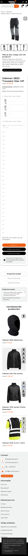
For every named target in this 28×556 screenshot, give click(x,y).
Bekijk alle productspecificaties (13, 91)
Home (3, 11)
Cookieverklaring (6, 530)
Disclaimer (4, 537)
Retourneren (5, 511)
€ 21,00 (7, 445)
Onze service (5, 514)
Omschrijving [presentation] (14, 278)
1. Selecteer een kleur (11, 96)
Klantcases (4, 495)
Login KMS (4, 517)
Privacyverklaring (6, 533)
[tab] (14, 274)
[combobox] (7, 6)
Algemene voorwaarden (9, 527)
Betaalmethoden (6, 507)
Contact (3, 504)
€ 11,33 (7, 343)
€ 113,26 (7, 412)
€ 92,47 (7, 376)
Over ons (4, 484)
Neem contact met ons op (12, 70)
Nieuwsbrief (5, 488)
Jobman (9, 11)
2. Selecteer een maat (11, 121)
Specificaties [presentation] (14, 283)
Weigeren (16, 550)
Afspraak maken (6, 491)
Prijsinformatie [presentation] (14, 274)
